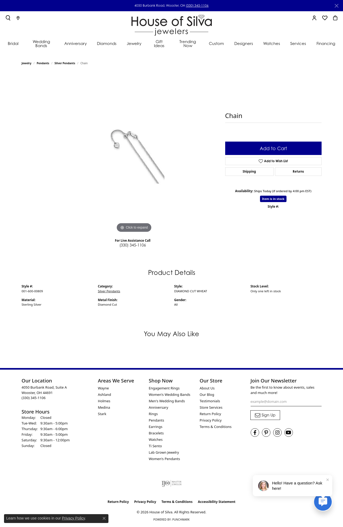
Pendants (43, 63)
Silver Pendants (65, 63)
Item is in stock (273, 199)
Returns (298, 171)
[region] (134, 153)
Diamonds (106, 43)
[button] (8, 18)
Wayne (103, 388)
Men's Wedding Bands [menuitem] (167, 401)
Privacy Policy (211, 420)
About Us (207, 388)
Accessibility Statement (216, 501)
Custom (216, 43)
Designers (243, 43)
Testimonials (210, 401)
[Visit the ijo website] (171, 483)
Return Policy (210, 413)
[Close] (336, 5)
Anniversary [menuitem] (158, 407)
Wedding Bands (41, 43)
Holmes (104, 401)
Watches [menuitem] (156, 439)
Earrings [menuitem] (156, 426)
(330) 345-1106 (197, 5)
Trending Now (187, 43)
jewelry (27, 63)
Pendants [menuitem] (156, 420)
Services (298, 43)
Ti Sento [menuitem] (155, 445)
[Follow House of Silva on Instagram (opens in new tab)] (277, 432)
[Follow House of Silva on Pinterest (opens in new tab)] (266, 432)
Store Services (211, 407)
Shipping (249, 171)
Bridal (13, 43)
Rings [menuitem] (153, 413)
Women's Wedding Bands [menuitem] (169, 394)
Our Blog (207, 394)
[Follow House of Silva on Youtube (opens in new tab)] (288, 432)
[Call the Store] (34, 397)
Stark (102, 413)
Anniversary (75, 43)
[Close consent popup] (104, 518)
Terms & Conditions (216, 426)
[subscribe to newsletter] (265, 415)
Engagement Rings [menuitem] (164, 388)
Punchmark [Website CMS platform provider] (181, 519)
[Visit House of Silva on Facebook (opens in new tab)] (255, 432)
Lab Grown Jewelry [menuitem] (164, 452)
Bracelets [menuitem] (156, 433)
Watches (271, 43)
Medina (104, 407)
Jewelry (134, 43)
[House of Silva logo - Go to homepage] (171, 24)
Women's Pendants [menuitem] (164, 458)
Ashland (104, 394)
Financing (325, 43)
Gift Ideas (159, 43)
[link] (18, 18)
